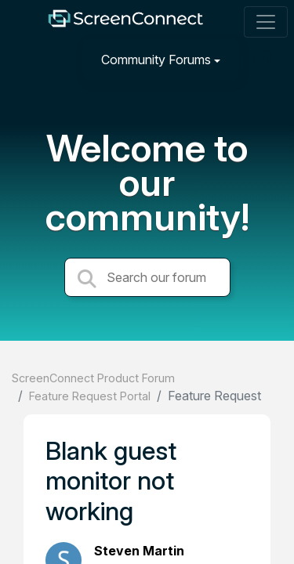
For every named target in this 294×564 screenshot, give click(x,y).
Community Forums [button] (156, 59)
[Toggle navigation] (266, 22)
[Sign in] (263, 59)
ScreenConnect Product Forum (93, 378)
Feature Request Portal (90, 396)
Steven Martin (139, 551)
